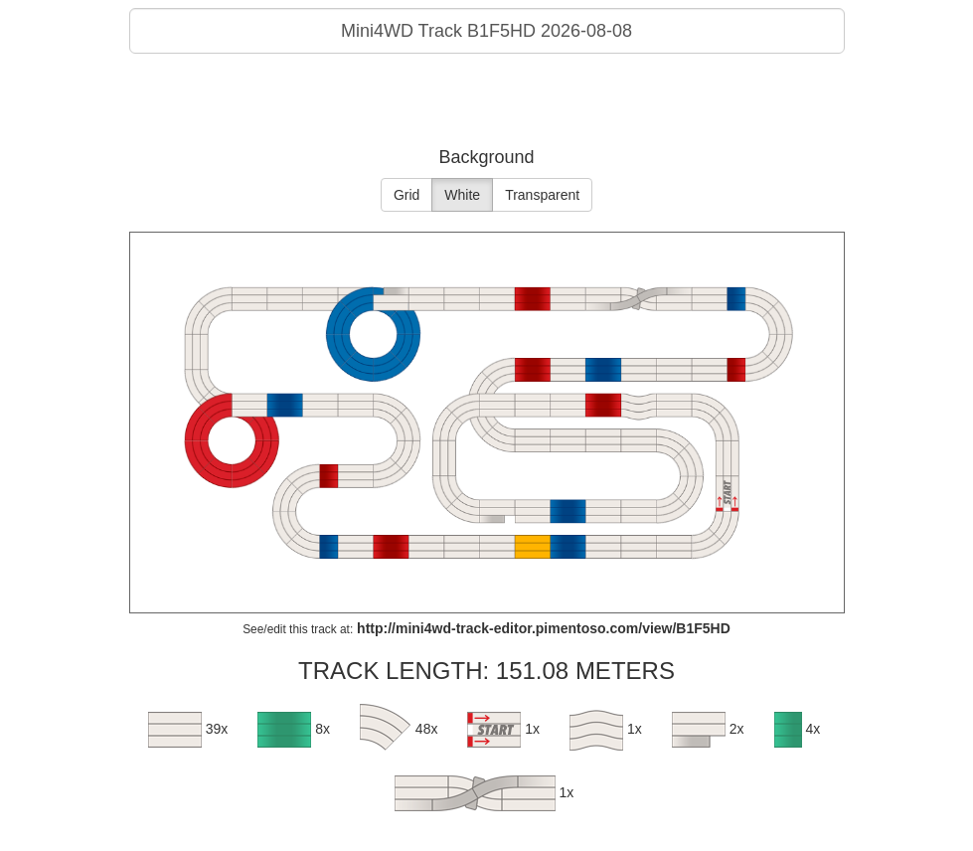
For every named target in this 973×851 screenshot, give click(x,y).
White (462, 195)
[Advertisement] (487, 103)
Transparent (542, 195)
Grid (406, 195)
